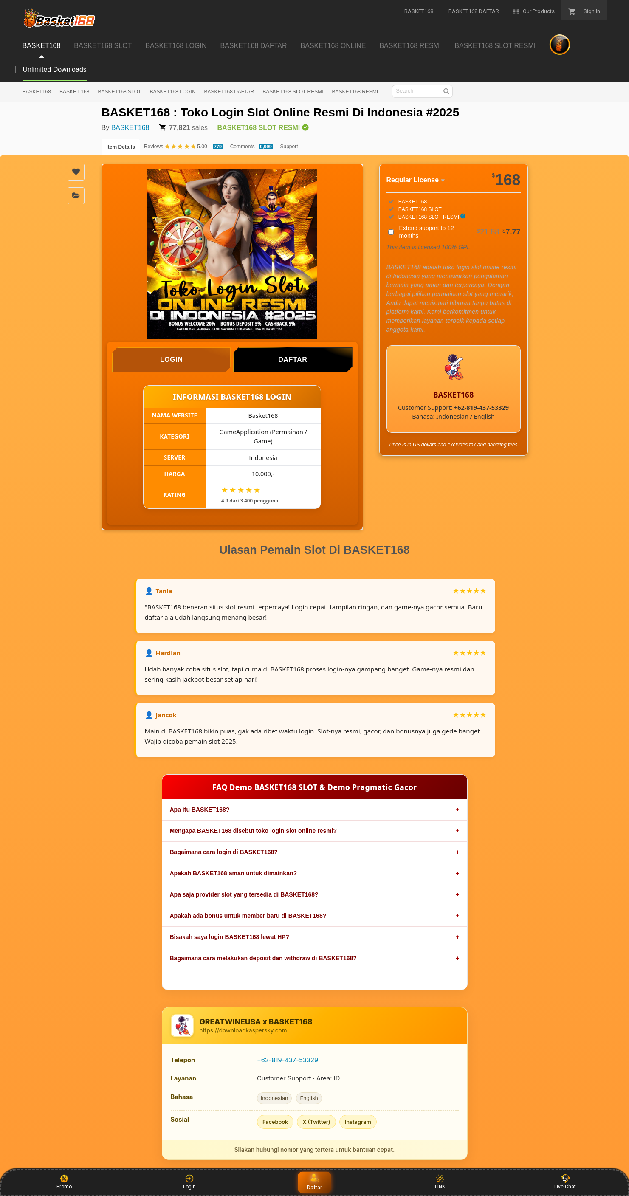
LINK (440, 1182)
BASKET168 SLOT (119, 92)
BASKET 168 (74, 92)
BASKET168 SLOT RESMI (292, 92)
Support (289, 147)
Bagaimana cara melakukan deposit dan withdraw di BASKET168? (263, 958)
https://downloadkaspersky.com (243, 1030)
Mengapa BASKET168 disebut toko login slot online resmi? (253, 830)
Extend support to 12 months (460, 232)
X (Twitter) (316, 1122)
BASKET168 (37, 92)
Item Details (121, 147)
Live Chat (565, 1182)
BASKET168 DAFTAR (229, 92)
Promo (64, 1182)
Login (189, 1182)
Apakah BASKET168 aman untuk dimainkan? (233, 873)
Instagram (358, 1122)
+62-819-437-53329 (287, 1060)
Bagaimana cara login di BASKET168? (224, 852)
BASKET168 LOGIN (172, 92)
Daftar (314, 1181)
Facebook (275, 1122)
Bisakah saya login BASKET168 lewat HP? (230, 937)
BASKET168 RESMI (355, 92)
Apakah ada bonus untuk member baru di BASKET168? (248, 915)
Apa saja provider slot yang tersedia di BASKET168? (244, 894)
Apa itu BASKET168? (200, 809)
